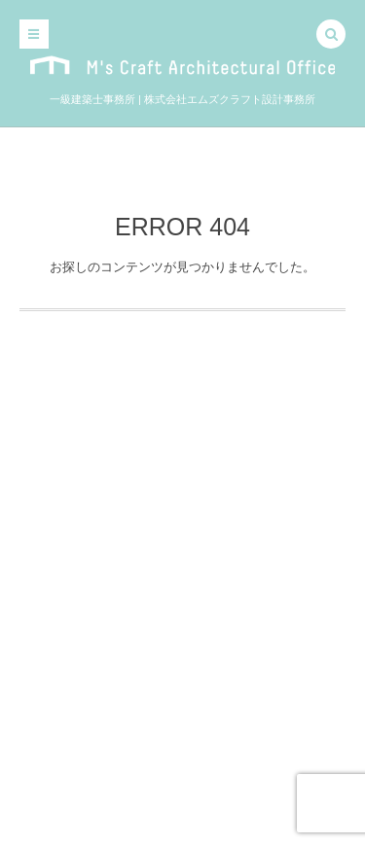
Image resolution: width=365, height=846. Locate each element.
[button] (331, 36)
